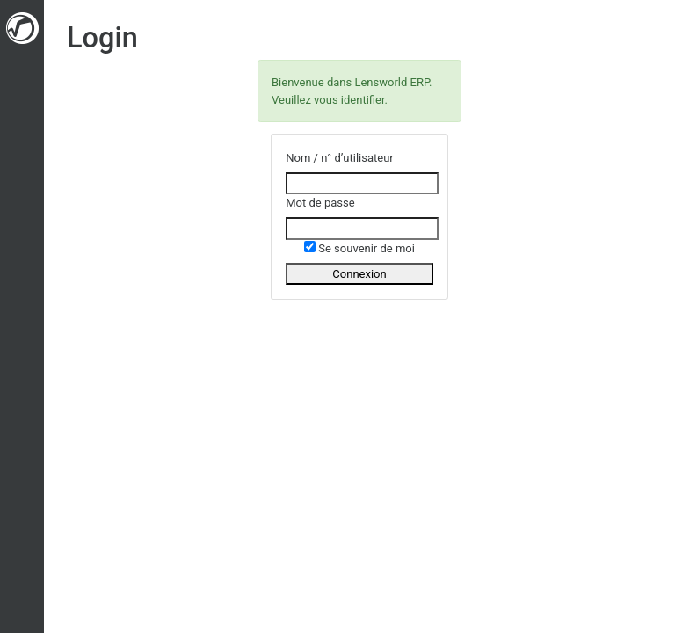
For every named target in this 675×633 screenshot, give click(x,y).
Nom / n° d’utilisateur (340, 157)
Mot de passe (320, 202)
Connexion (359, 273)
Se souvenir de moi (359, 248)
